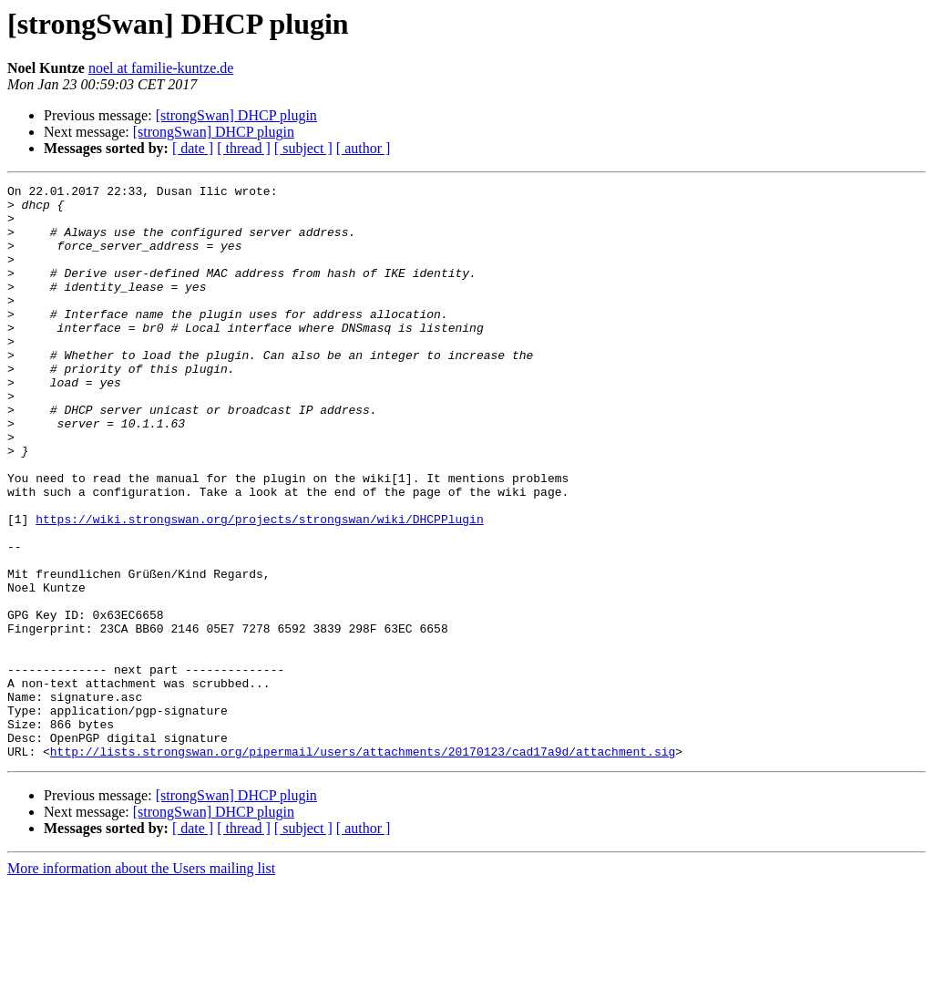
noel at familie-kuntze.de (160, 68)
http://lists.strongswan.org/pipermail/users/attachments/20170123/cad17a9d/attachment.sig (362, 866)
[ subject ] (303, 148)
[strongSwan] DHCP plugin (236, 115)
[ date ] (192, 148)
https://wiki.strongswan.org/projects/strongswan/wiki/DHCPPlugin (259, 587)
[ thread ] (244, 148)
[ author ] (363, 148)
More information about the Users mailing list (141, 983)
